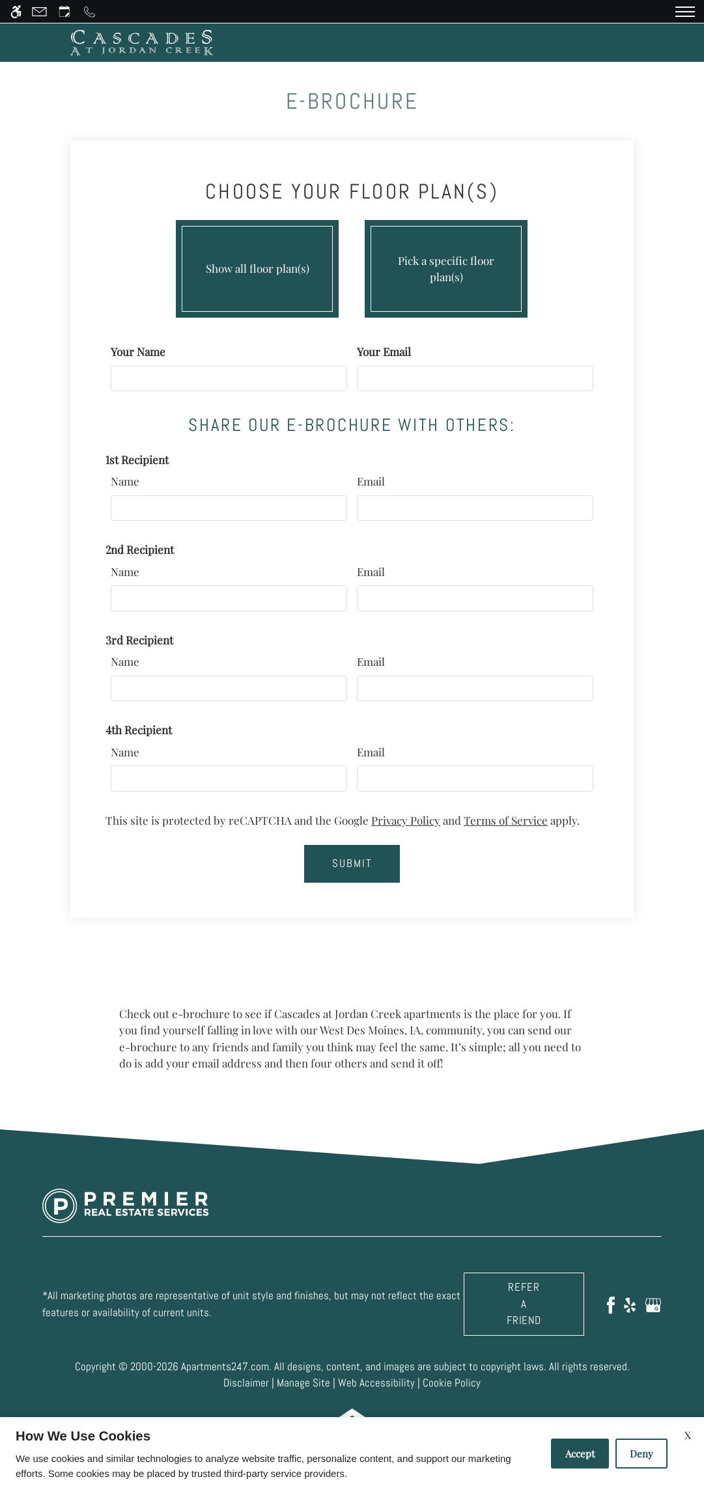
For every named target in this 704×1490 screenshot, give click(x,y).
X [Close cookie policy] (687, 1435)
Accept (580, 1453)
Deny (641, 1453)
